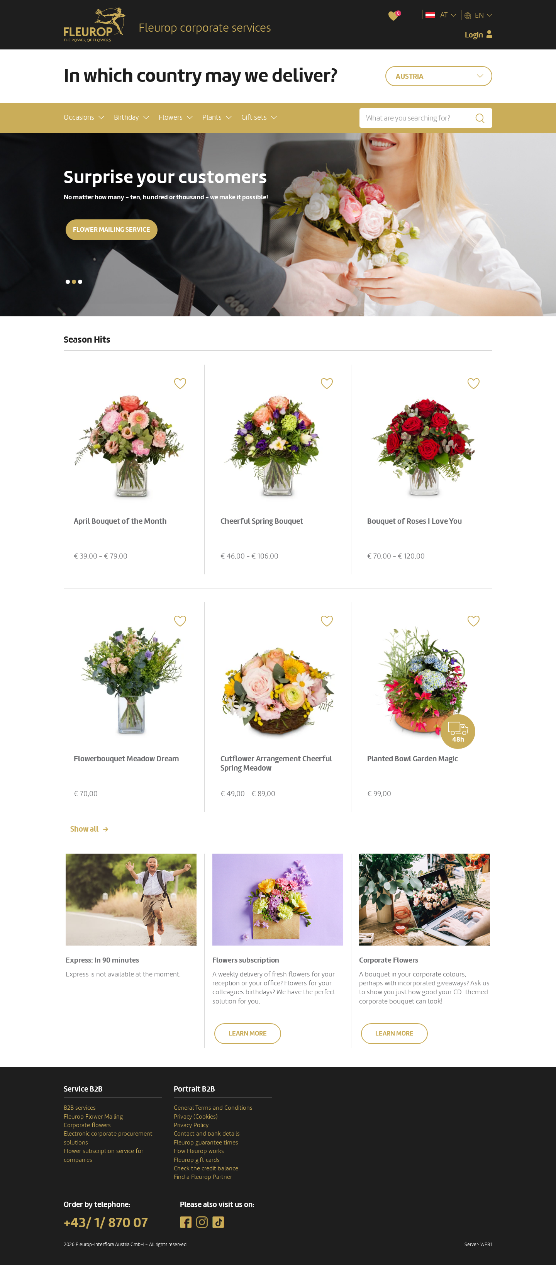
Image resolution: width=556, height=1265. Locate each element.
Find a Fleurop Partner (203, 1176)
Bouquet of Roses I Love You (414, 521)
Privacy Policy (191, 1125)
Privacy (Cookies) (196, 1116)
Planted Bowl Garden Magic (412, 759)
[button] (84, 118)
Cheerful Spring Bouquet (261, 521)
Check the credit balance (206, 1168)
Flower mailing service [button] (111, 230)
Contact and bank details (207, 1133)
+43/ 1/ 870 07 (106, 1222)
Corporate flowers (87, 1125)
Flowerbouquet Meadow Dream (126, 759)
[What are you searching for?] (425, 118)
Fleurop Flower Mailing (93, 1116)
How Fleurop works (199, 1151)
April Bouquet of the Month (120, 521)
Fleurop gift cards (197, 1159)
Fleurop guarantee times (206, 1142)
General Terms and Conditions (213, 1107)
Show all (84, 829)
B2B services (80, 1107)
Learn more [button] (248, 1033)
